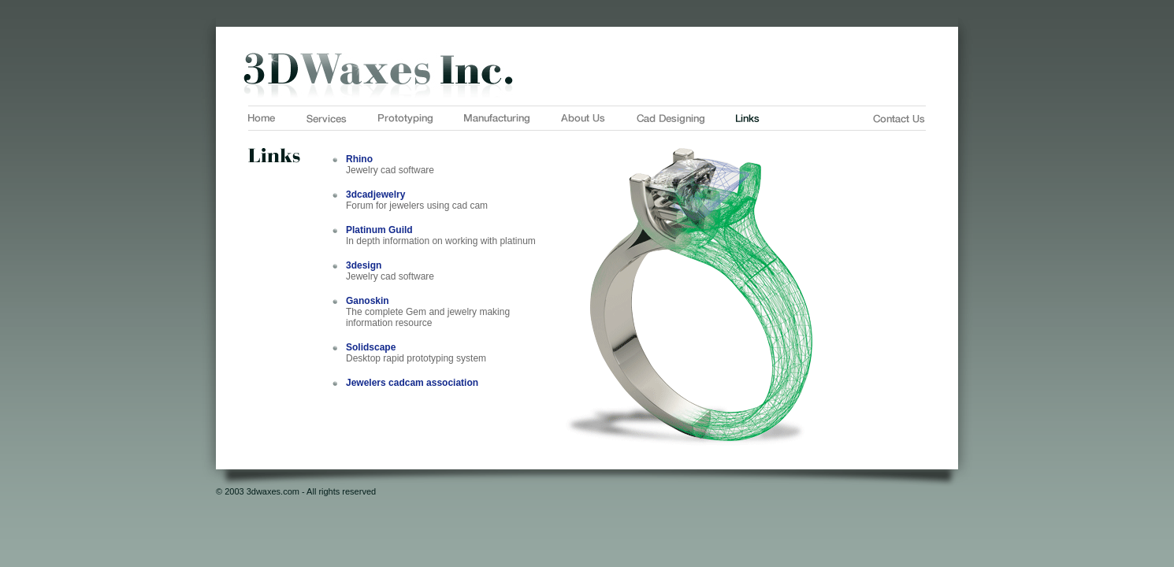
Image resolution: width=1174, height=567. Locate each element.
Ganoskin (367, 300)
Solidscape (371, 347)
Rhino (359, 159)
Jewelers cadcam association (412, 382)
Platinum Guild (379, 229)
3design (363, 265)
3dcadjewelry (375, 194)
